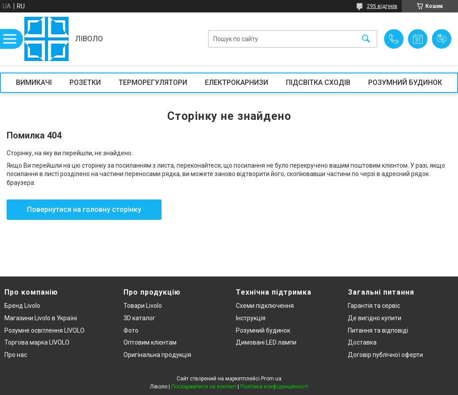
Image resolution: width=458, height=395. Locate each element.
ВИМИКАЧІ (34, 82)
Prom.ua (271, 379)
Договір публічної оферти (385, 354)
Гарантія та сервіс (374, 305)
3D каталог (139, 318)
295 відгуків (382, 6)
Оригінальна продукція (157, 354)
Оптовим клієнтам (150, 342)
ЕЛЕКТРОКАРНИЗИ (236, 82)
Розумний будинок (263, 330)
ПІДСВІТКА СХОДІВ (318, 82)
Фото (131, 330)
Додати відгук (441, 39)
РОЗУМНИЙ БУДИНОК (405, 82)
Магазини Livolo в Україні (40, 318)
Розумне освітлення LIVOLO (44, 330)
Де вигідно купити (374, 318)
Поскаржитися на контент (203, 386)
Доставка (362, 342)
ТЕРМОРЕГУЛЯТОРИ (153, 82)
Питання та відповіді (378, 330)
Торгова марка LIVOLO (36, 342)
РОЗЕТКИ (85, 82)
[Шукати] (366, 39)
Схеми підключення (265, 305)
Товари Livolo (142, 305)
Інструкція (251, 318)
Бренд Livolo (22, 305)
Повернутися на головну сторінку (84, 209)
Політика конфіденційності (274, 386)
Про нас (15, 354)
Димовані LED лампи (266, 342)
